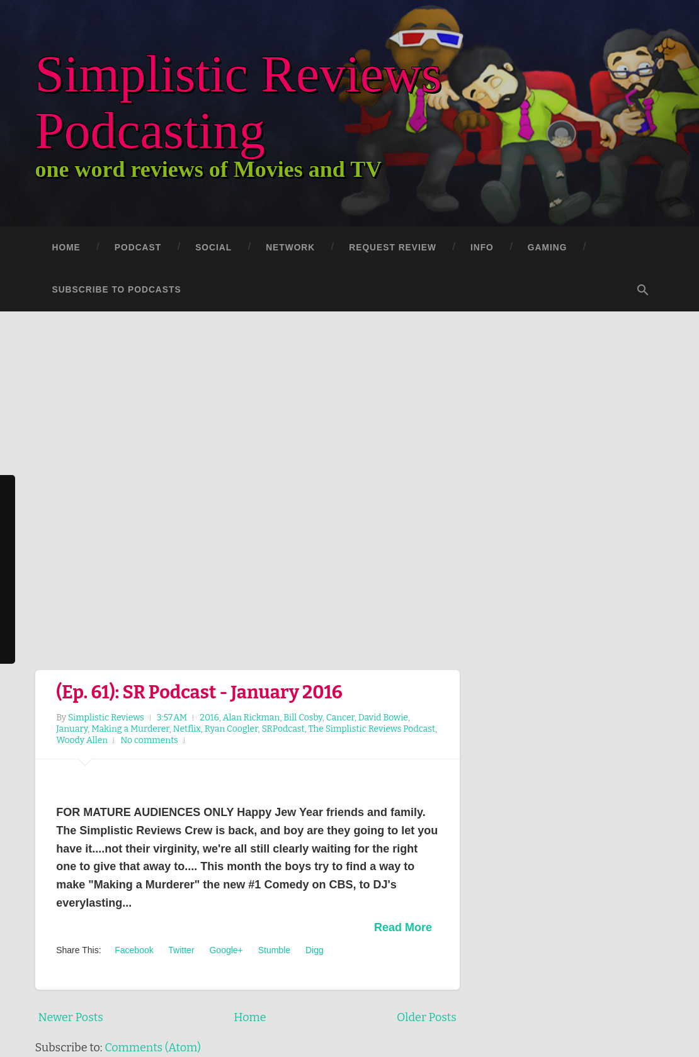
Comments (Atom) (153, 1047)
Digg (313, 950)
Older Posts (427, 1017)
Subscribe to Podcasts (116, 289)
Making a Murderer (130, 729)
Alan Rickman (251, 717)
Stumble (273, 950)
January (72, 729)
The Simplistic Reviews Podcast (372, 729)
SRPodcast (282, 729)
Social (213, 247)
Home (66, 247)
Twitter (180, 950)
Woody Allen (82, 740)
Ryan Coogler (231, 729)
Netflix (187, 729)
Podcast (138, 247)
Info (482, 247)
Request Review (392, 247)
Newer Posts (70, 1017)
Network (290, 247)
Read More (403, 927)
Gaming (547, 247)
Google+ (225, 950)
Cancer (340, 717)
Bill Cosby (302, 717)
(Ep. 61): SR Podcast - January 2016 (199, 692)
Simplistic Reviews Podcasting (255, 100)
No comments (149, 740)
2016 (209, 717)
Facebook (132, 950)
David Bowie (383, 717)
